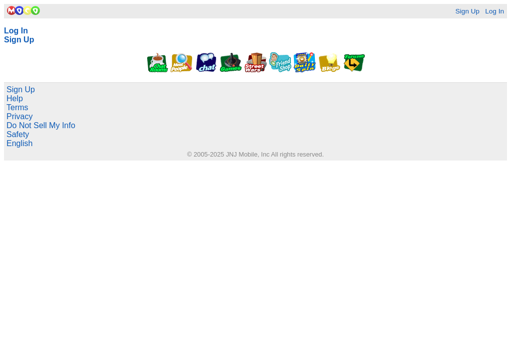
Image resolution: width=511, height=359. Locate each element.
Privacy (19, 116)
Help (14, 98)
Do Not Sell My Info (40, 125)
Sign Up (467, 11)
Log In (494, 11)
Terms (17, 107)
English (19, 143)
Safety (17, 134)
